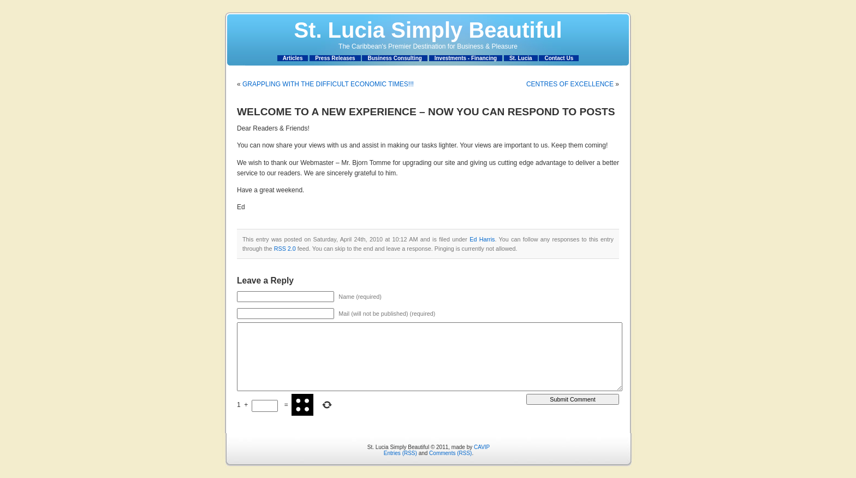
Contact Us (558, 58)
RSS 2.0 (285, 248)
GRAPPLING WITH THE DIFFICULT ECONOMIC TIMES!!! (328, 84)
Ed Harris (482, 239)
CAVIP (482, 447)
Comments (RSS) (450, 453)
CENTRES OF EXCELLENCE (570, 84)
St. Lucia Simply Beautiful (428, 30)
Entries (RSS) (400, 453)
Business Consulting (394, 58)
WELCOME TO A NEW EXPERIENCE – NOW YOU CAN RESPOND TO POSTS (426, 111)
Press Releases (335, 58)
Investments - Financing (466, 58)
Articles (293, 58)
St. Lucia (520, 58)
